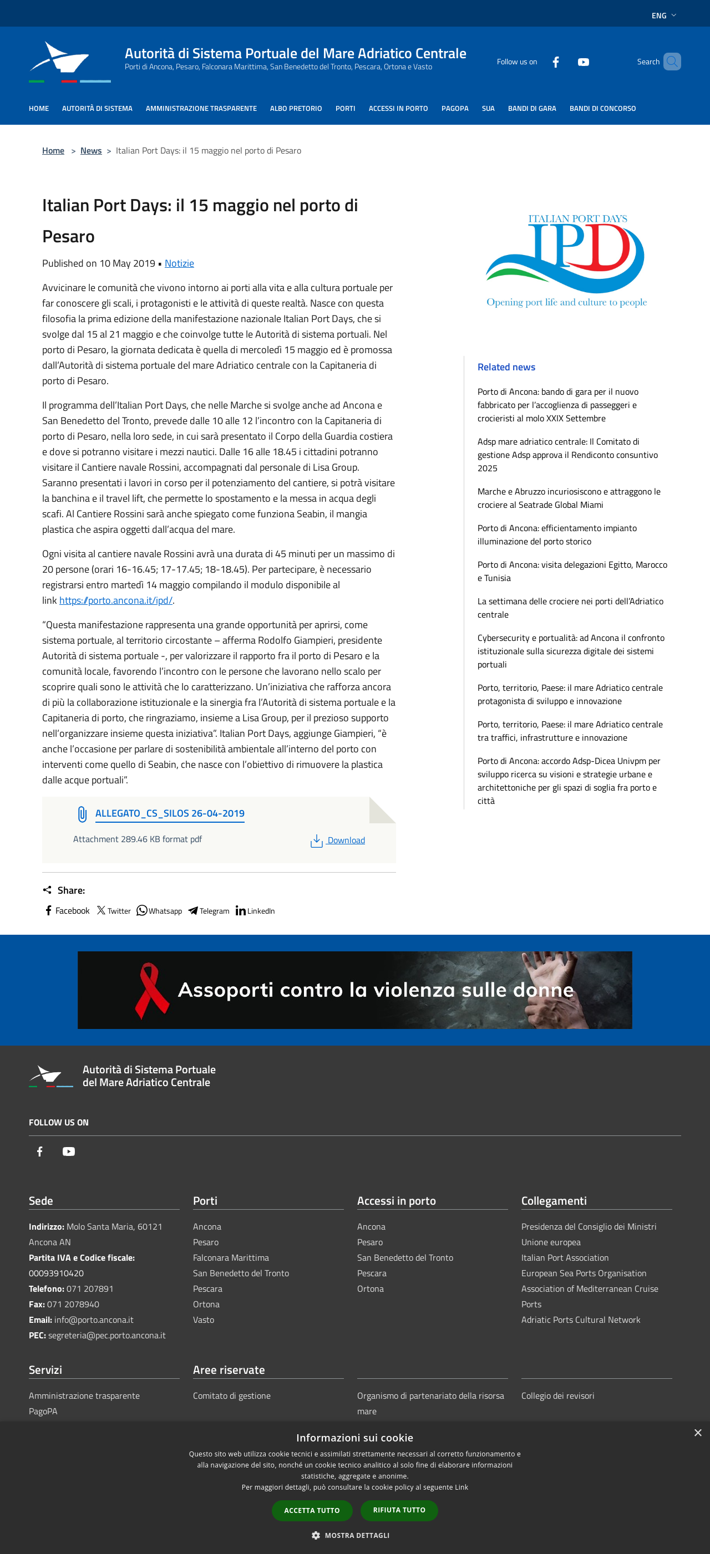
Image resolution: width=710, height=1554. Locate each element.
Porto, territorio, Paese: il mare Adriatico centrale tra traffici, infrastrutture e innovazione (570, 730)
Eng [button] (665, 15)
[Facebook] (537, 61)
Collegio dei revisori (558, 1395)
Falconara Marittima (231, 1257)
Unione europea (551, 1242)
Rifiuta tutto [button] (399, 1510)
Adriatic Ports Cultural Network (581, 1319)
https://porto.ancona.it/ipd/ (116, 600)
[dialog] (355, 1487)
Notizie (179, 263)
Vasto (203, 1319)
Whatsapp (158, 910)
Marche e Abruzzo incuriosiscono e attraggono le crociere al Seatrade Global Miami (569, 498)
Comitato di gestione (232, 1395)
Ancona (207, 1226)
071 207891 (90, 1288)
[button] (355, 1535)
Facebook (66, 910)
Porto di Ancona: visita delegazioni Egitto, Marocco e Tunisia (572, 571)
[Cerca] (668, 61)
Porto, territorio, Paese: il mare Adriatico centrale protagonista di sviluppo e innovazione (570, 694)
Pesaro (206, 1242)
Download (336, 840)
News (91, 150)
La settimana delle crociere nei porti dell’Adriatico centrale (570, 607)
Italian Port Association (565, 1257)
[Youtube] (565, 61)
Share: (63, 890)
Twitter (112, 910)
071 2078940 (73, 1304)
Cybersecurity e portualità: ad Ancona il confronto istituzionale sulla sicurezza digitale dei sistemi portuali (571, 651)
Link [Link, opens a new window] (461, 1487)
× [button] (697, 1433)
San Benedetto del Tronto (241, 1273)
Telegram (208, 910)
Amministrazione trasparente (84, 1395)
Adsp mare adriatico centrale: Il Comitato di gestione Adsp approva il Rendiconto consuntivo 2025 (568, 455)
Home (53, 150)
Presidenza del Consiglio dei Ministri (589, 1226)
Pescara (207, 1288)
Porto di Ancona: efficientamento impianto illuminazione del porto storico (557, 534)
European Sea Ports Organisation (584, 1273)
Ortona (206, 1304)
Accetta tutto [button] (312, 1510)
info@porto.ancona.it (94, 1319)
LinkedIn (254, 910)
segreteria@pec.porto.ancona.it (107, 1335)
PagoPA (43, 1411)
